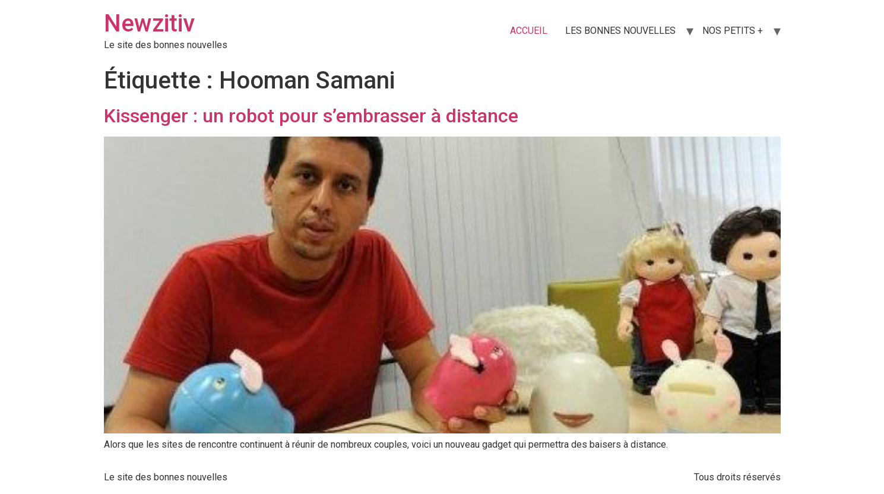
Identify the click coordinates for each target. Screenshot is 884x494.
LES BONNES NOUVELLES (620, 30)
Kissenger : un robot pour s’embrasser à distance (311, 115)
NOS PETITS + (732, 30)
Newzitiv (149, 23)
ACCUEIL (528, 30)
